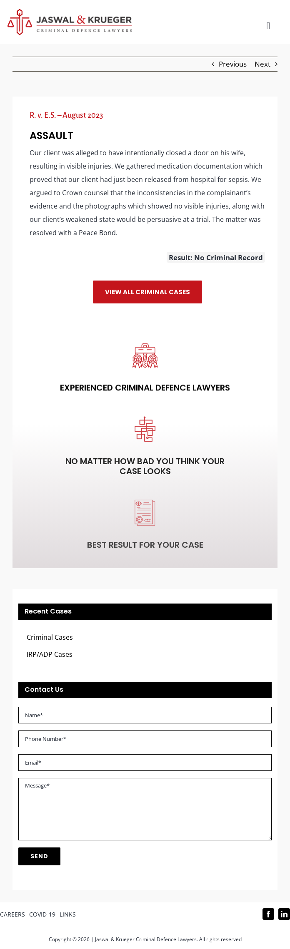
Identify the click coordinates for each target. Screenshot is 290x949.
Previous (233, 64)
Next (262, 64)
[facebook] (268, 914)
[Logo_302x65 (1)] (69, 12)
